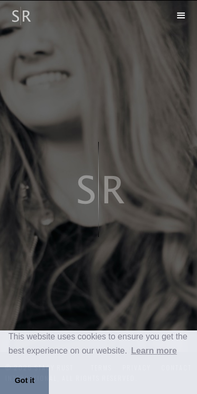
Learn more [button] (154, 350)
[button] (181, 16)
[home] (17, 14)
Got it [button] (25, 380)
